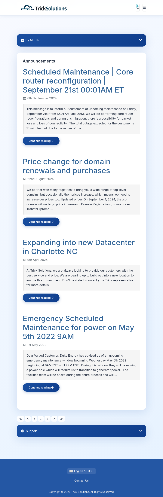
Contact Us (81, 480)
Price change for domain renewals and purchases (66, 166)
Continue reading (41, 140)
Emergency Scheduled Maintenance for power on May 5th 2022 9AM (78, 327)
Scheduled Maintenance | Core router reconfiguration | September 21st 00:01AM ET (78, 80)
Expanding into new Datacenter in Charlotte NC (79, 247)
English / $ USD (81, 471)
